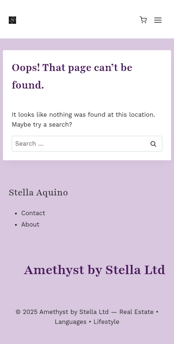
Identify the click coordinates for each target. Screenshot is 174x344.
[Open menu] (157, 20)
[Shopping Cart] (143, 19)
